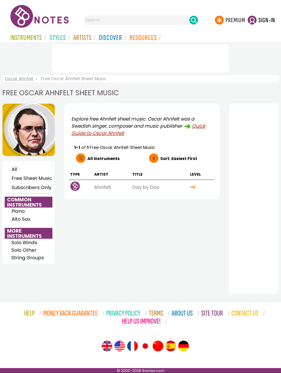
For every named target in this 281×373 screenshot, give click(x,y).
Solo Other (23, 250)
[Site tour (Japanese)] (145, 346)
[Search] (193, 20)
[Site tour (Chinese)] (158, 346)
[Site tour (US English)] (120, 346)
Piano (18, 211)
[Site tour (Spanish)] (171, 346)
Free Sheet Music (32, 178)
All (14, 169)
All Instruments (103, 158)
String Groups (27, 257)
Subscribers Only (31, 187)
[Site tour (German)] (183, 346)
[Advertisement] (140, 57)
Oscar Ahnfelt (19, 79)
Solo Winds (24, 242)
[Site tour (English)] (107, 346)
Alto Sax (21, 219)
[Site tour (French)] (132, 346)
